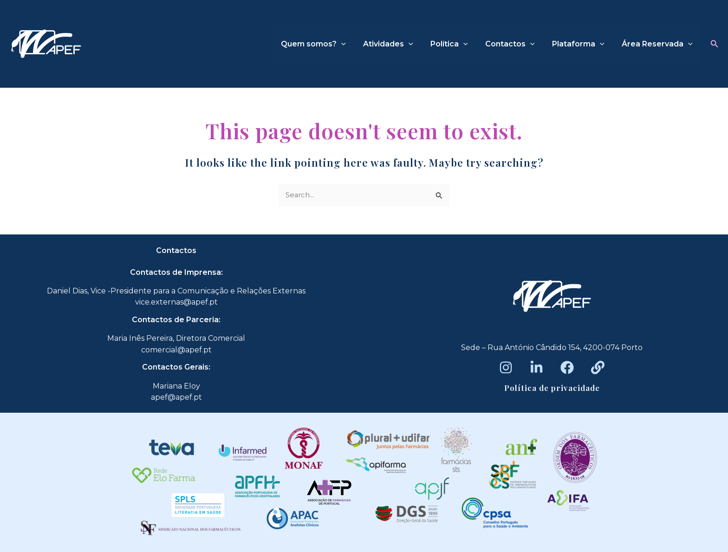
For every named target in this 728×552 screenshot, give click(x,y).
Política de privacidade (552, 388)
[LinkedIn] (536, 367)
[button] (714, 44)
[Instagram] (506, 367)
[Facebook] (567, 367)
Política (457, 44)
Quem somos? (326, 44)
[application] (354, 44)
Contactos (516, 44)
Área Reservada (658, 44)
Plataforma (582, 44)
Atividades (399, 44)
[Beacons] (597, 367)
